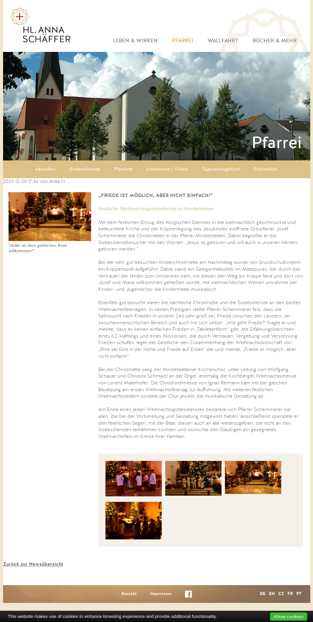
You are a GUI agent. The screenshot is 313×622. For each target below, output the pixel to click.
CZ (281, 594)
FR (290, 594)
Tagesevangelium (221, 169)
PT (298, 594)
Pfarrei (182, 40)
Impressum (160, 594)
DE (263, 594)
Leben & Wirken (135, 40)
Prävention (266, 169)
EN (272, 594)
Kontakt (129, 594)
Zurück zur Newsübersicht (33, 564)
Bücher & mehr (275, 40)
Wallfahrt (223, 40)
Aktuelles (45, 169)
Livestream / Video (167, 169)
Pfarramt (123, 169)
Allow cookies (288, 616)
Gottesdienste (84, 169)
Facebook (188, 595)
